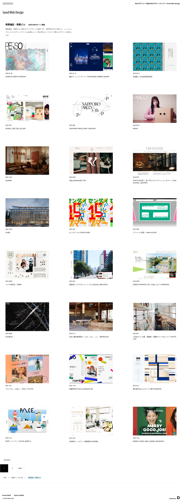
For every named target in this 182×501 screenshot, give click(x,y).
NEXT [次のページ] (20, 468)
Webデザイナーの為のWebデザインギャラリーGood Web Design (157, 3)
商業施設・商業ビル (15, 24)
